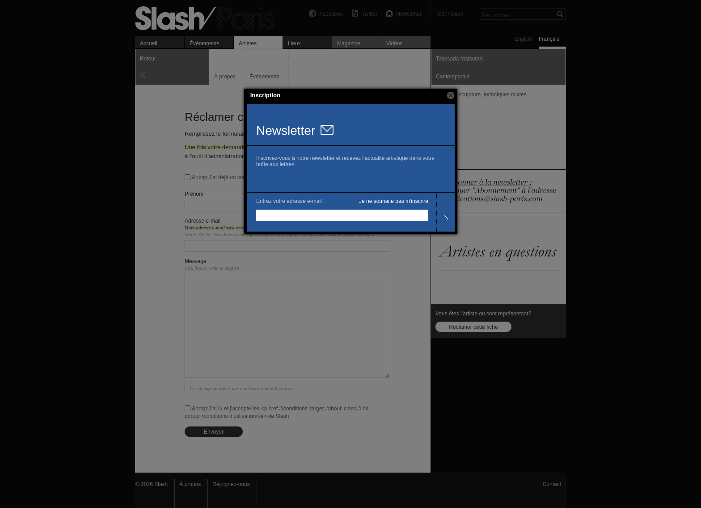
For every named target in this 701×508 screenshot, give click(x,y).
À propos (190, 484)
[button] (450, 95)
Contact (552, 484)
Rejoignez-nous (230, 484)
